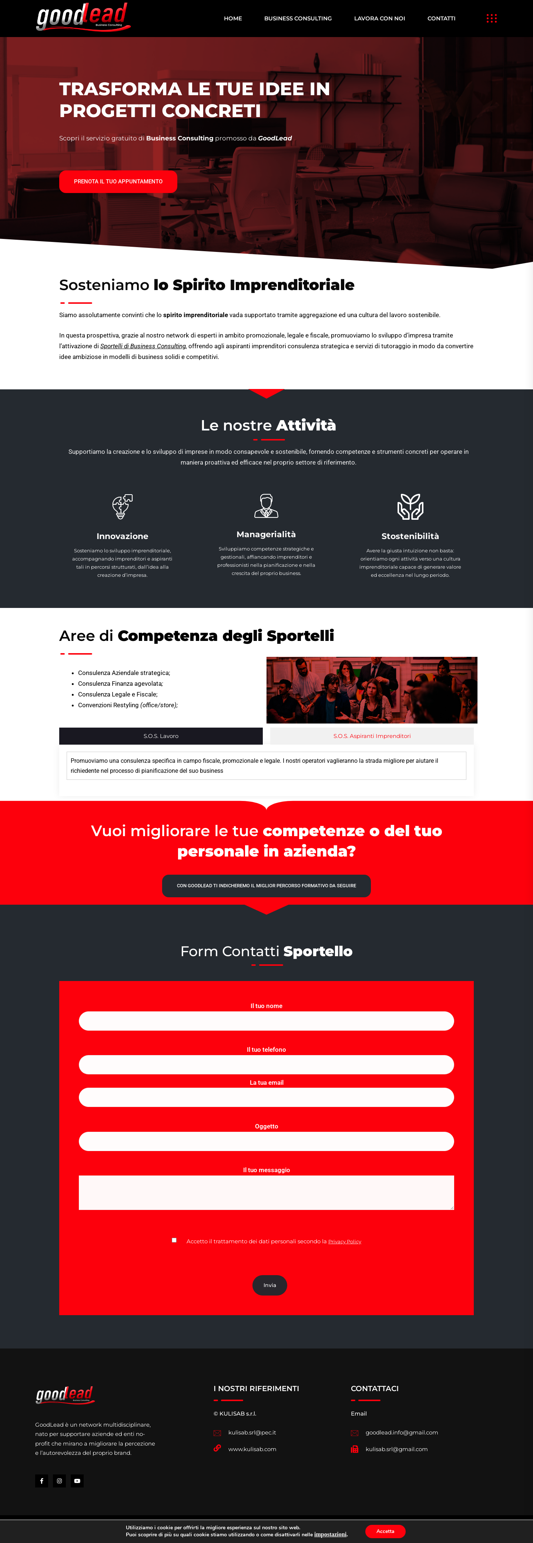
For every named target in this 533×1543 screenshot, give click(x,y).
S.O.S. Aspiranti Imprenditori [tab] (372, 735)
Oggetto (266, 1134)
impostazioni (330, 1535)
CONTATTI (442, 18)
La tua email (266, 1090)
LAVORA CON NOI (379, 18)
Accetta (385, 1531)
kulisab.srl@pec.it (252, 1432)
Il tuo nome (266, 1013)
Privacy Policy (344, 1241)
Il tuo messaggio (266, 1195)
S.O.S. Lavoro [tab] (161, 735)
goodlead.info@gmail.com (402, 1432)
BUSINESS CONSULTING (298, 18)
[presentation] (135, 1260)
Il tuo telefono (266, 1057)
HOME (233, 18)
